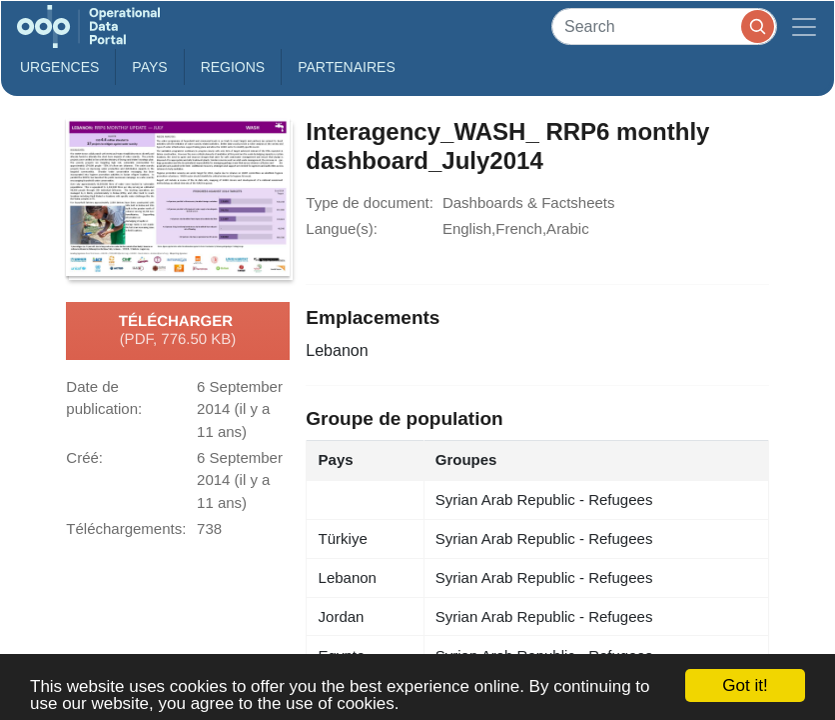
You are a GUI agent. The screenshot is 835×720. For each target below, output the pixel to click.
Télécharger (178, 331)
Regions (233, 67)
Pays (149, 67)
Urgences (59, 67)
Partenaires (347, 67)
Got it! (744, 685)
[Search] (664, 26)
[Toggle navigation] (804, 26)
